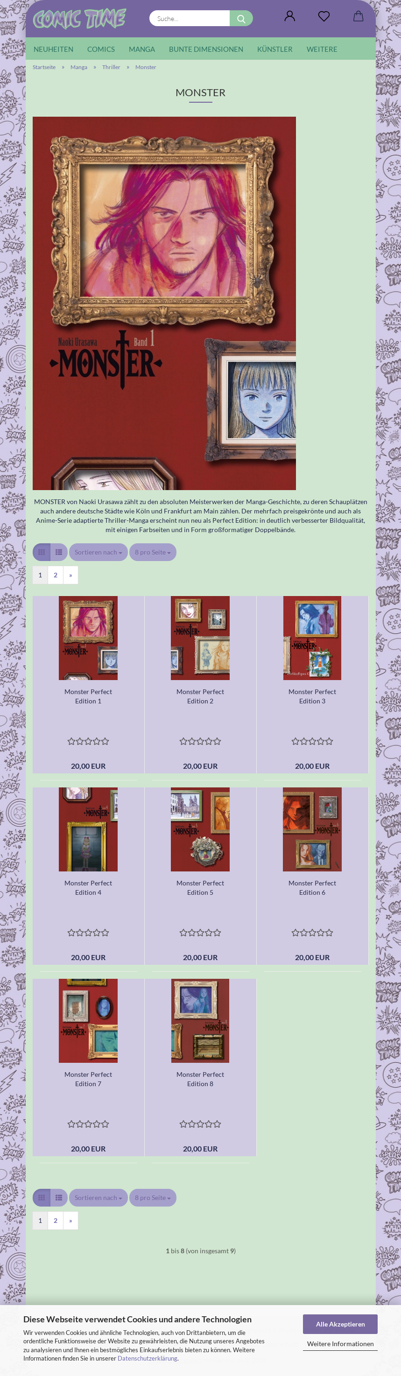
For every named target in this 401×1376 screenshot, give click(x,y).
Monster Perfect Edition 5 (200, 887)
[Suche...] (241, 18)
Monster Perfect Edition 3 (312, 696)
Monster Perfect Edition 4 (88, 887)
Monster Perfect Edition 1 (88, 696)
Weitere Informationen (340, 1344)
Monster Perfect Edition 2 (200, 696)
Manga (142, 49)
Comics (101, 49)
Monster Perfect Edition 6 (312, 887)
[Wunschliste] (324, 16)
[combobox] (98, 552)
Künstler (275, 49)
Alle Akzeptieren (340, 1324)
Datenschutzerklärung (147, 1358)
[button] (290, 16)
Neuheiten (53, 49)
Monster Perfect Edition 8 (200, 1079)
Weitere (322, 49)
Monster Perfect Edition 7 (88, 1079)
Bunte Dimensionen (206, 49)
